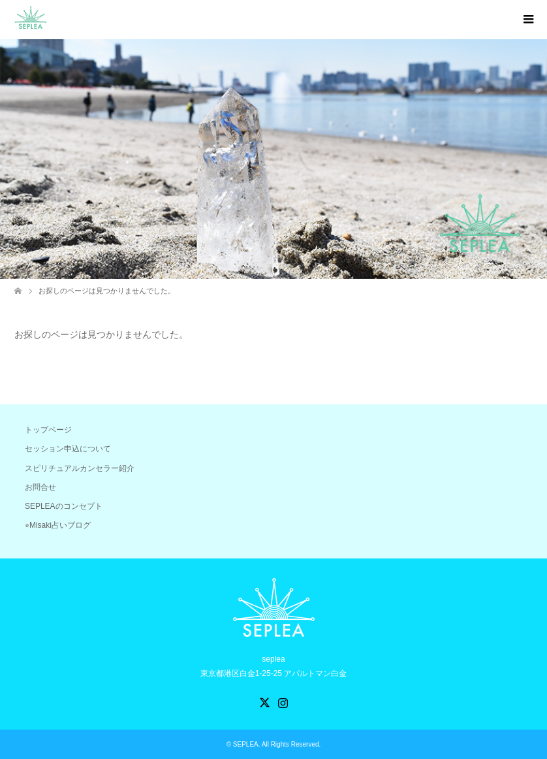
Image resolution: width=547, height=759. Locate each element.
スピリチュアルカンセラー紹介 (79, 468)
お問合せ (40, 487)
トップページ (48, 429)
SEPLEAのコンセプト (63, 506)
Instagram (282, 701)
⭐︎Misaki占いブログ (58, 525)
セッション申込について (68, 448)
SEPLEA (245, 744)
